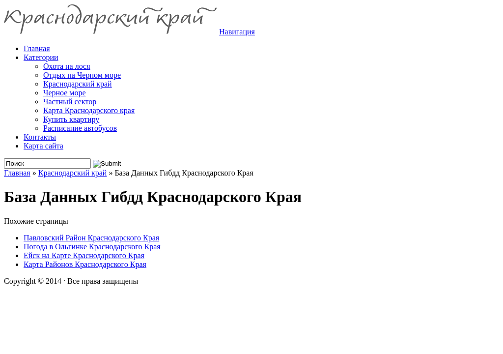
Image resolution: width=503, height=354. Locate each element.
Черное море (64, 92)
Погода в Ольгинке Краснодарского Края (92, 246)
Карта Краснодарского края (89, 110)
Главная (17, 173)
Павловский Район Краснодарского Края (91, 238)
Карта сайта (43, 146)
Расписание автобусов (80, 128)
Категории (41, 57)
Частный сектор (69, 101)
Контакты (40, 137)
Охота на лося (66, 66)
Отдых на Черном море (82, 75)
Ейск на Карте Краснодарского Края (84, 255)
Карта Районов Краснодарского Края (85, 264)
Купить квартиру (71, 119)
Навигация (237, 32)
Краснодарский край (77, 84)
